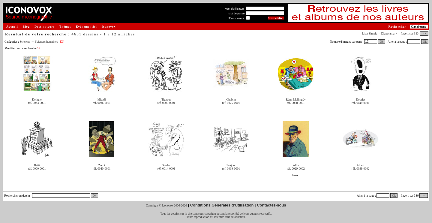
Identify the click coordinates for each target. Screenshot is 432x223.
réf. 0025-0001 (231, 102)
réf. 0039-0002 (360, 168)
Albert (360, 165)
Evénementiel (86, 26)
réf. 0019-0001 (231, 168)
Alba (295, 165)
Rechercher (397, 26)
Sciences (25, 41)
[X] (62, 41)
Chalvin (231, 99)
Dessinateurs (44, 26)
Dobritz (360, 99)
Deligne (37, 99)
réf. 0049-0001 (360, 102)
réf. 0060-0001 (37, 168)
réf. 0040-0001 (101, 168)
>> (424, 33)
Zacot (101, 165)
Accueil (12, 26)
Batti (37, 165)
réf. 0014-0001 (166, 168)
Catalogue (419, 26)
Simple (373, 33)
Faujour (231, 165)
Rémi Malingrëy (296, 99)
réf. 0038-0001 (295, 102)
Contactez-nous (271, 205)
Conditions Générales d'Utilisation (222, 205)
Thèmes (65, 26)
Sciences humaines (46, 41)
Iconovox (109, 26)
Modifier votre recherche (22, 48)
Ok (381, 41)
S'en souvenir (236, 18)
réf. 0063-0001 (37, 102)
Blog (26, 26)
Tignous (166, 99)
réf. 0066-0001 (101, 102)
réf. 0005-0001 (166, 102)
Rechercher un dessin (17, 195)
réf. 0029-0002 (295, 168)
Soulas (166, 165)
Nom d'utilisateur (235, 8)
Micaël (102, 99)
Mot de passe (236, 13)
